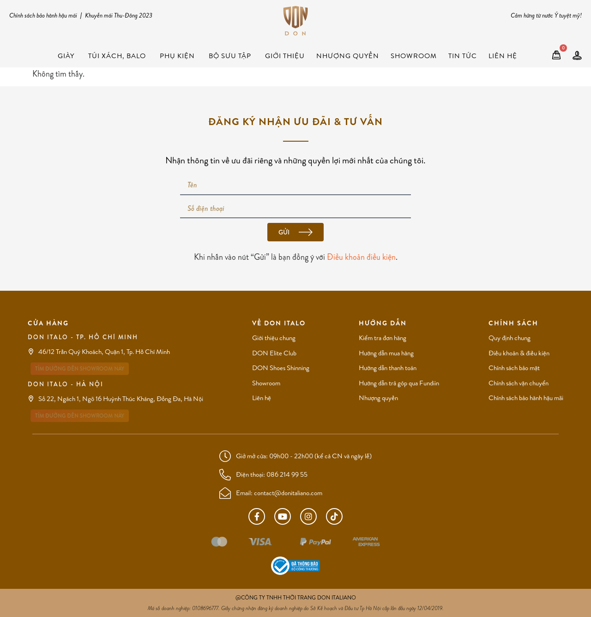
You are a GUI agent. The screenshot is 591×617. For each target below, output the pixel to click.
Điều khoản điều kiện (361, 257)
